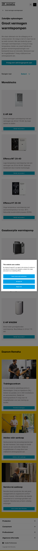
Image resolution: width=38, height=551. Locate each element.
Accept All (19, 281)
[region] (19, 275)
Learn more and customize (19, 276)
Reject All (19, 286)
